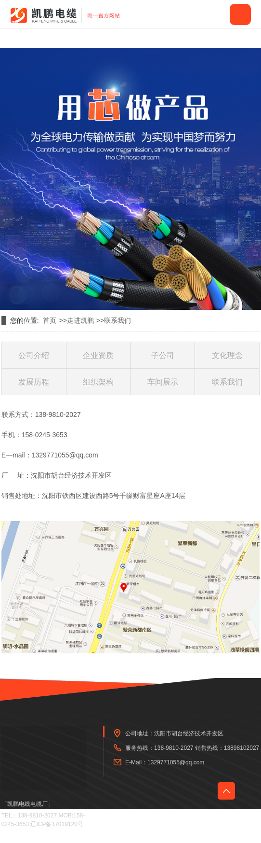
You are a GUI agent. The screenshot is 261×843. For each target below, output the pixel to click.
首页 (49, 320)
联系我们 (117, 320)
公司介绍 (33, 355)
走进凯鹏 (80, 320)
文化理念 (227, 355)
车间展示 (162, 382)
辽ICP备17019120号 (56, 824)
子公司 (162, 355)
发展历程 (33, 382)
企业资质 (98, 355)
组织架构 (98, 382)
